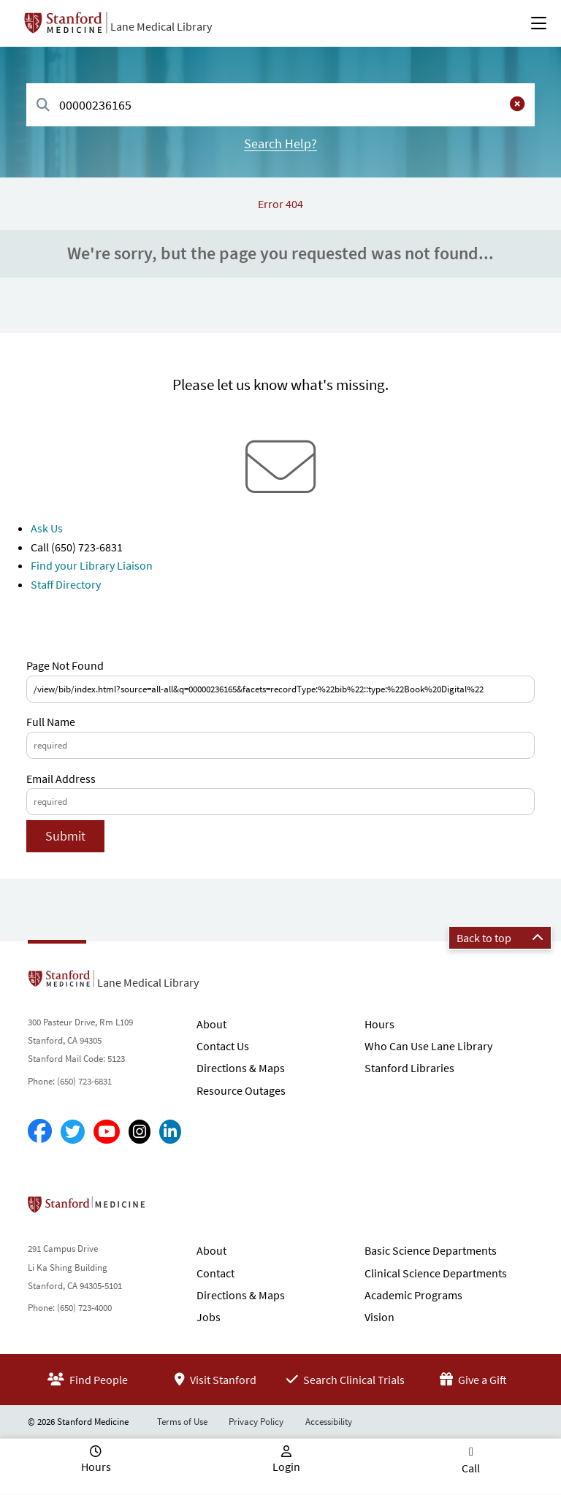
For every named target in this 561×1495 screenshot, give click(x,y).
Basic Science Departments (431, 1250)
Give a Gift (473, 1379)
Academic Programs (413, 1295)
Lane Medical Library (161, 26)
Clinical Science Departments (436, 1273)
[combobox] (280, 104)
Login (286, 1466)
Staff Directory (66, 584)
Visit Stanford (215, 1379)
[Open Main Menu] (538, 23)
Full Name (50, 721)
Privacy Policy (256, 1421)
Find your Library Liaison (92, 565)
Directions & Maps (240, 1067)
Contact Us (222, 1046)
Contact (215, 1273)
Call (471, 1468)
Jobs (208, 1316)
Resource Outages (241, 1090)
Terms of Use (182, 1421)
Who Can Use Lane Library (428, 1046)
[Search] (43, 105)
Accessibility (328, 1421)
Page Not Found (65, 665)
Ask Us (47, 528)
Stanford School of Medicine (170, 1208)
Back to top (500, 937)
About (211, 1024)
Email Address (61, 778)
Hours (379, 1024)
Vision (379, 1316)
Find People (87, 1379)
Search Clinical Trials (345, 1379)
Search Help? (280, 143)
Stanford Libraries (409, 1067)
